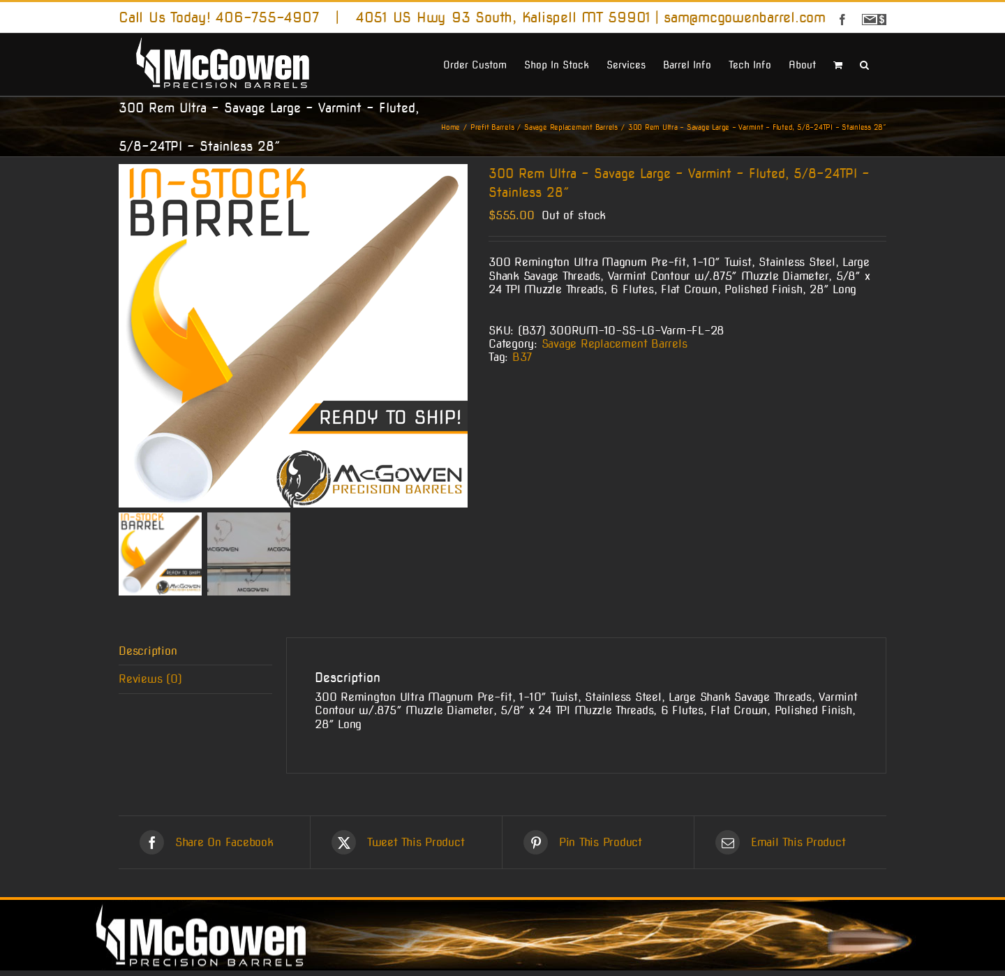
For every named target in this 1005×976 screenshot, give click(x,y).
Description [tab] (148, 656)
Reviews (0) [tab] (150, 684)
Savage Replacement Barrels (614, 343)
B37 (522, 357)
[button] (864, 64)
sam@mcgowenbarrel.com (745, 17)
